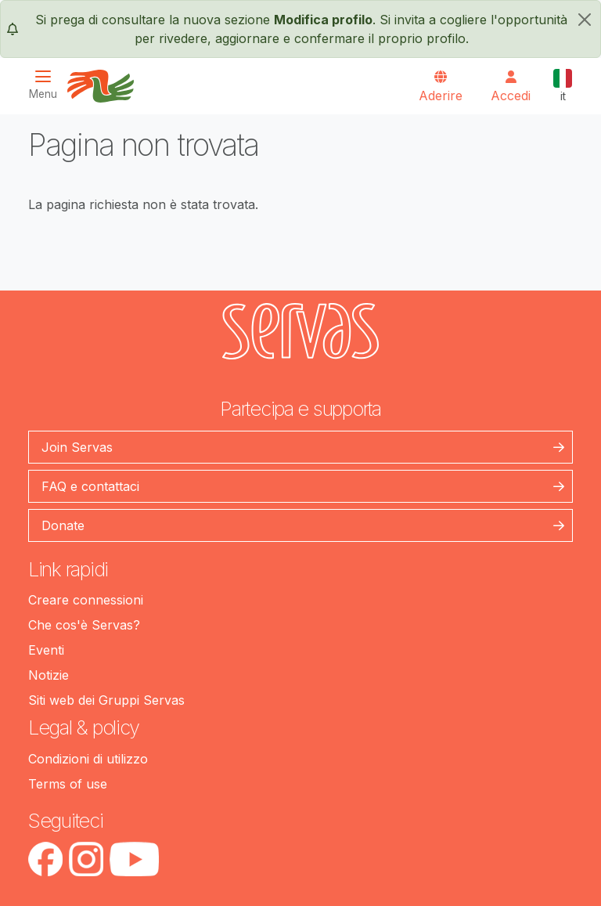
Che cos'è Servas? (84, 625)
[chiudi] (584, 19)
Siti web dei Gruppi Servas (106, 700)
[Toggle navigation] (47, 85)
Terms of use (67, 784)
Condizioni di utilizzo (88, 759)
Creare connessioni (85, 600)
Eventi (46, 650)
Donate (63, 525)
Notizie (48, 675)
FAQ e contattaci (90, 486)
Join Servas (77, 447)
